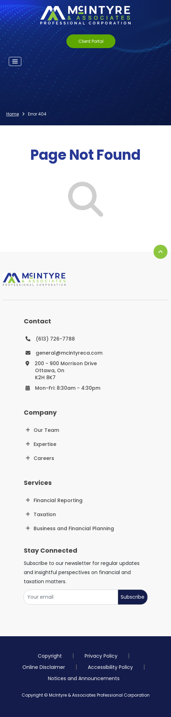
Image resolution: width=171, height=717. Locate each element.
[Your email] (70, 597)
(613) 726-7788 (55, 338)
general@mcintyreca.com (69, 352)
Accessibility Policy (110, 667)
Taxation (45, 514)
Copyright (50, 655)
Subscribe (132, 596)
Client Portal (91, 41)
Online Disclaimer (43, 667)
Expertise (45, 444)
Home (12, 114)
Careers (44, 458)
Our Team (46, 430)
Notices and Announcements (84, 678)
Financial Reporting (58, 500)
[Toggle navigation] (15, 61)
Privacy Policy (101, 655)
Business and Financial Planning (74, 528)
